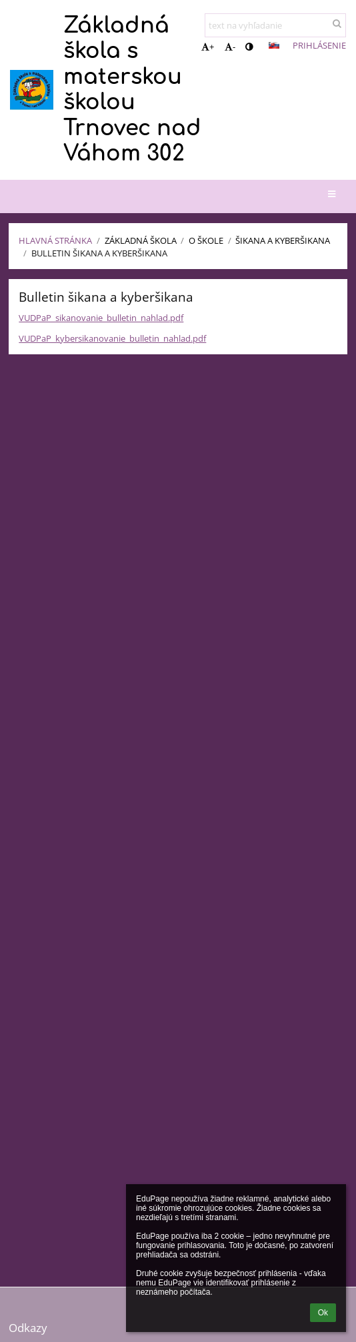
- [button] (230, 47)
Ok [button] (323, 1312)
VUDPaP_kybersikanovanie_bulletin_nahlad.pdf (112, 338)
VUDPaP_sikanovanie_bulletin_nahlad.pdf (101, 318)
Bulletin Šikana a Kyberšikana (99, 253)
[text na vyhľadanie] (275, 25)
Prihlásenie (319, 45)
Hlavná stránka (55, 240)
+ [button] (207, 47)
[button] (274, 45)
